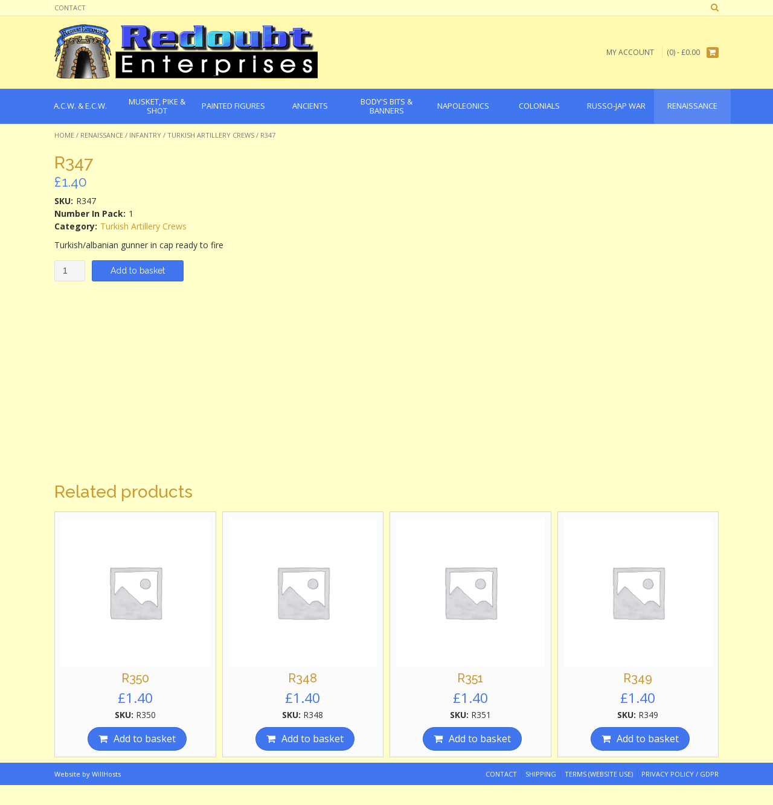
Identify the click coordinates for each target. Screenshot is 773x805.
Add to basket (138, 270)
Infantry (145, 135)
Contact (70, 7)
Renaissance (101, 135)
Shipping (540, 774)
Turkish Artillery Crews (210, 135)
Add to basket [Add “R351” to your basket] (480, 738)
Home (64, 135)
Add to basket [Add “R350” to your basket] (145, 738)
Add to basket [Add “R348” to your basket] (312, 738)
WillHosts (106, 773)
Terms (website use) (599, 774)
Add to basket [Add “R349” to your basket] (648, 738)
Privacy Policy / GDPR (680, 774)
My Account (630, 52)
